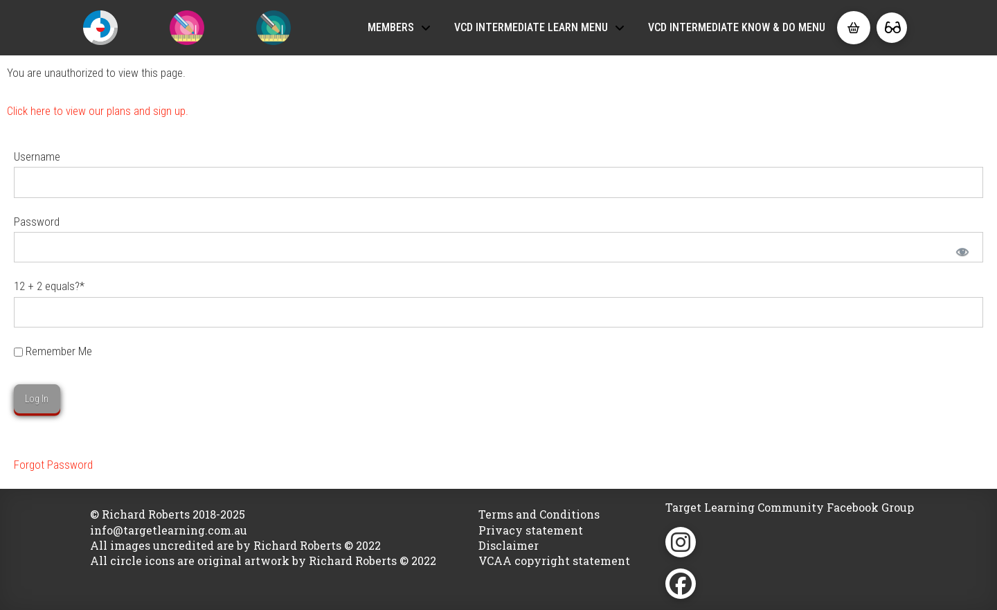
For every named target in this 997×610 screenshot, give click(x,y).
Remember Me (53, 351)
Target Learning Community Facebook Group (789, 507)
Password (37, 221)
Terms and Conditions (539, 514)
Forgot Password (53, 465)
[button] (853, 27)
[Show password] (961, 250)
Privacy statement (530, 530)
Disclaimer (508, 545)
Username (37, 156)
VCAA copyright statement (554, 560)
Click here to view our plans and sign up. (97, 111)
